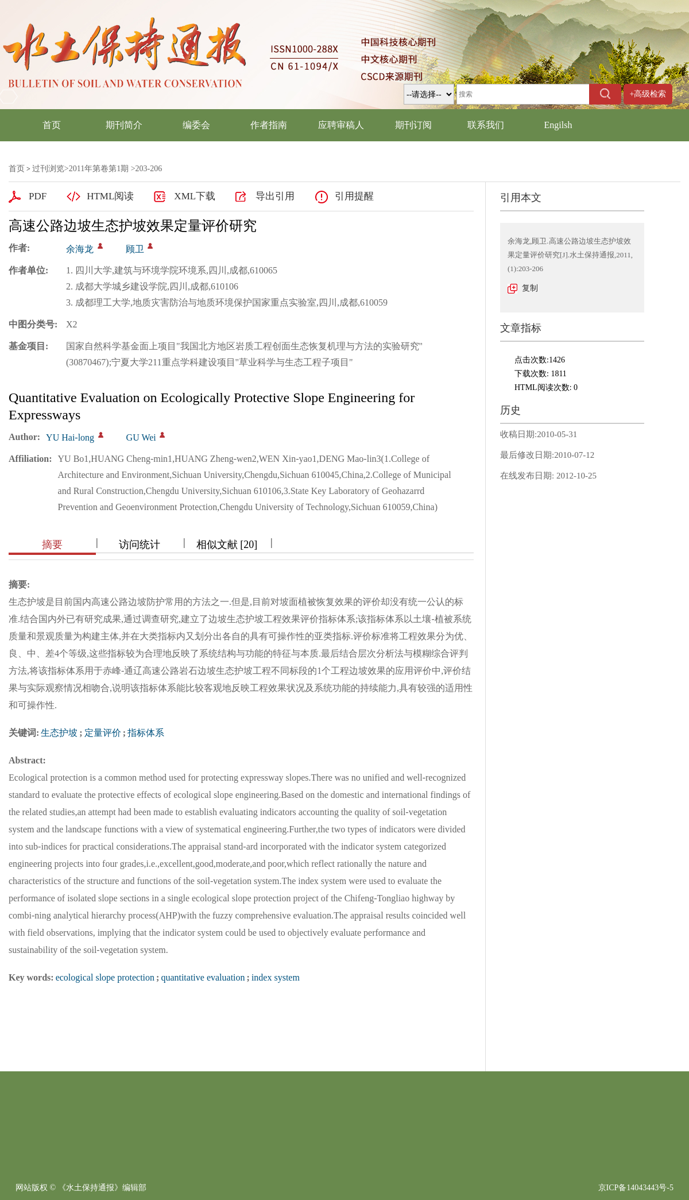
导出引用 (275, 196)
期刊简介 (124, 125)
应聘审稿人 (341, 125)
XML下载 (194, 196)
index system (275, 977)
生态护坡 (59, 733)
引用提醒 (354, 196)
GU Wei (141, 437)
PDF (38, 196)
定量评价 (102, 733)
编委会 (196, 125)
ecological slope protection (105, 977)
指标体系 (145, 733)
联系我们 (485, 125)
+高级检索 (648, 94)
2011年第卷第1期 (99, 168)
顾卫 (135, 249)
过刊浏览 (48, 168)
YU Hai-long (70, 437)
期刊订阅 (413, 125)
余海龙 (80, 249)
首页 (51, 125)
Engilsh (558, 125)
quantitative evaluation (203, 977)
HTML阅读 (110, 196)
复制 (530, 288)
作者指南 (268, 125)
